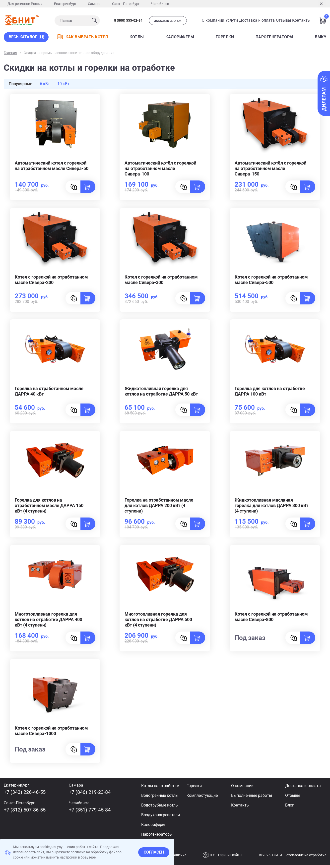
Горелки (225, 37)
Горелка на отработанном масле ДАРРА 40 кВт (49, 391)
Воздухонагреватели (160, 814)
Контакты (301, 20)
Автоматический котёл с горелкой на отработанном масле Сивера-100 (160, 168)
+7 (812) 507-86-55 (25, 810)
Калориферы (153, 824)
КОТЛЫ (137, 37)
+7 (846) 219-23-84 (90, 792)
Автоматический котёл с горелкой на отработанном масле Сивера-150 (270, 168)
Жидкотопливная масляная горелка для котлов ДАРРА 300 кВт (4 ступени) (271, 505)
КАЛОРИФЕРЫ (179, 37)
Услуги (231, 20)
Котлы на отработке (160, 785)
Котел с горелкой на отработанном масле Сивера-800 (271, 616)
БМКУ (320, 37)
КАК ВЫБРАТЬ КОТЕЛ (82, 37)
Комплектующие (202, 795)
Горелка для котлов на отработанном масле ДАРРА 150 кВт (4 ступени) (49, 505)
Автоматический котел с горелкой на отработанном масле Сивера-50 (51, 165)
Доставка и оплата (257, 20)
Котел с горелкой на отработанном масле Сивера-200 (51, 279)
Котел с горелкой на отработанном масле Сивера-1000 (51, 730)
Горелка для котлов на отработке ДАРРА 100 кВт (270, 391)
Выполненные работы (251, 795)
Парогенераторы (157, 834)
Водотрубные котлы (160, 805)
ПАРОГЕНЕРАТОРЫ (274, 37)
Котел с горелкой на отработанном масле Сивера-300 (161, 279)
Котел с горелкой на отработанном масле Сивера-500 (271, 279)
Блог (289, 805)
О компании (213, 20)
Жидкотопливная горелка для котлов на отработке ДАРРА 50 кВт (161, 391)
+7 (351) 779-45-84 (90, 810)
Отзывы (283, 20)
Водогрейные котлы (159, 795)
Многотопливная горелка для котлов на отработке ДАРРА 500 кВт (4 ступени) (158, 619)
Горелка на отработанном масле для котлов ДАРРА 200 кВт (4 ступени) (159, 505)
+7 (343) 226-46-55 (25, 792)
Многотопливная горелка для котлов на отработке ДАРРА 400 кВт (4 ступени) (48, 619)
